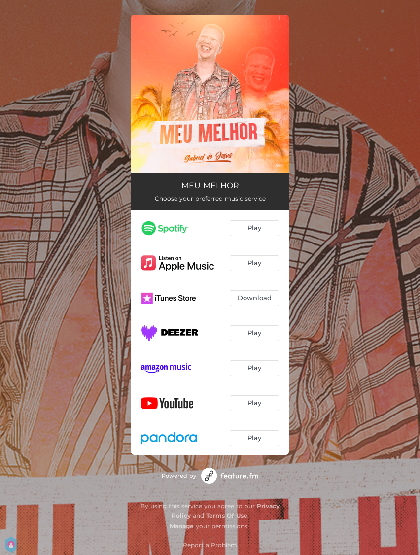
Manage (182, 526)
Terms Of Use (226, 515)
